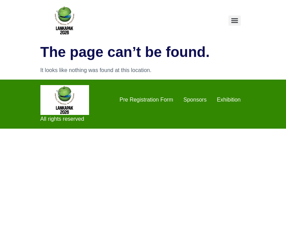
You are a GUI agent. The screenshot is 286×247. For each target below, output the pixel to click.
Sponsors (195, 100)
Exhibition (228, 100)
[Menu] (234, 20)
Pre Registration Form (146, 100)
